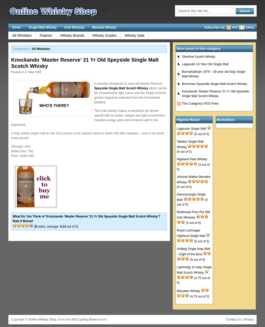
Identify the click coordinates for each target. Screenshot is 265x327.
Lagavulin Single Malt (191, 128)
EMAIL (250, 27)
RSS (235, 27)
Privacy (249, 319)
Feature (46, 35)
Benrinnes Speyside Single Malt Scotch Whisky (214, 84)
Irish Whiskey (74, 27)
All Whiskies (22, 35)
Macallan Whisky (188, 291)
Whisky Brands (72, 35)
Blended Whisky (104, 27)
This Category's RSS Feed (200, 103)
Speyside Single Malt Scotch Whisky (121, 88)
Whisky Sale (134, 35)
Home (16, 27)
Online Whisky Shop (42, 319)
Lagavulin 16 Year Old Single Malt (205, 64)
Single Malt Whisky (42, 27)
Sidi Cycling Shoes (84, 319)
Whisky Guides (104, 35)
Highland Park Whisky (192, 159)
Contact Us (233, 319)
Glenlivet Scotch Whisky (198, 57)
